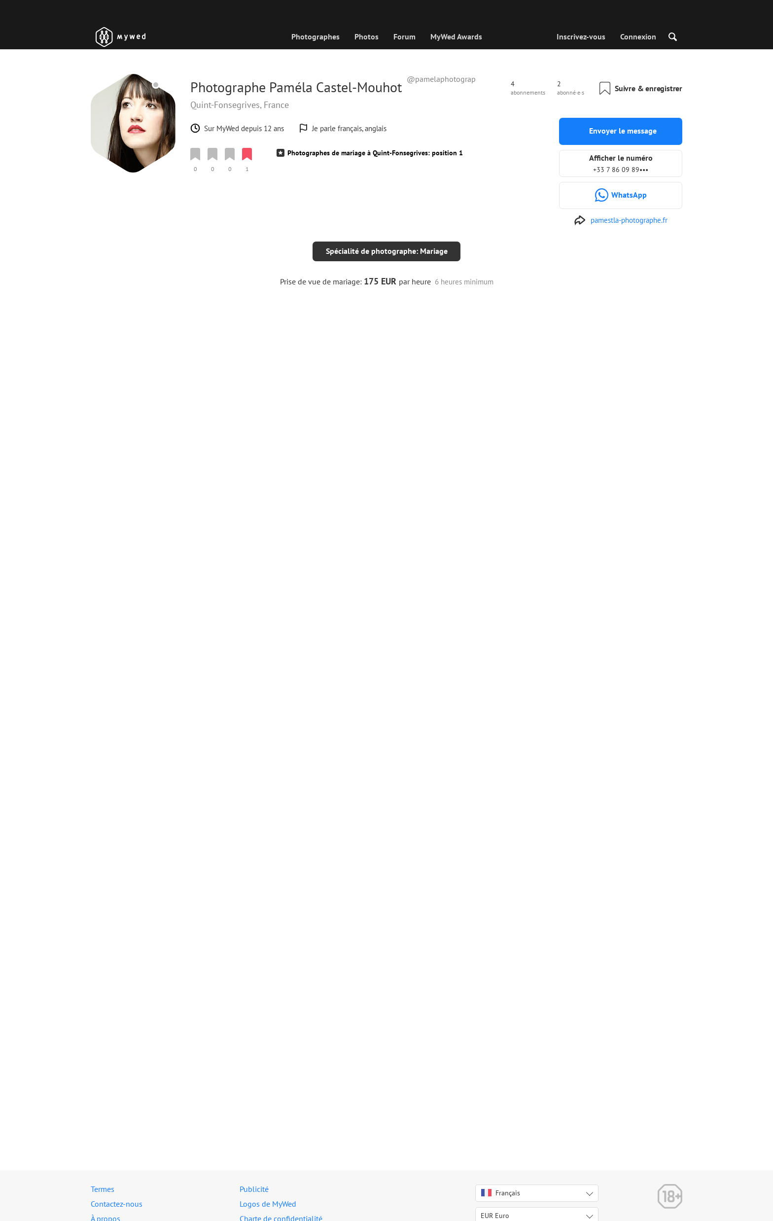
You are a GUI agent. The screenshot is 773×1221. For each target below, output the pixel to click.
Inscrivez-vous (581, 36)
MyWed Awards (456, 36)
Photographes (315, 36)
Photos (366, 36)
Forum (404, 36)
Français (500, 1192)
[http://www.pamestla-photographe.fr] (621, 220)
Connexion (638, 36)
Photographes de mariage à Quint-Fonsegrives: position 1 (375, 152)
